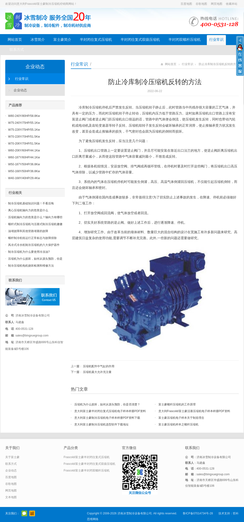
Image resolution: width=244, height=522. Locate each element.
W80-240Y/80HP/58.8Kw (24, 116)
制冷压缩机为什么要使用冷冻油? (29, 251)
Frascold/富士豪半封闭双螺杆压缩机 (87, 470)
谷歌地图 (201, 3)
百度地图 (186, 3)
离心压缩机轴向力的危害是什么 (28, 210)
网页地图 (216, 3)
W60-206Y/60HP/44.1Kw (24, 150)
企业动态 (35, 66)
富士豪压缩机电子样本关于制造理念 (181, 417)
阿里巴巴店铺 (32, 513)
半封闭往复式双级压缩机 (140, 39)
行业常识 (216, 39)
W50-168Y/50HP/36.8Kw (24, 171)
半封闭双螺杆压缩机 (184, 39)
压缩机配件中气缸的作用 (98, 366)
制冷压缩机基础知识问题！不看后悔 (31, 203)
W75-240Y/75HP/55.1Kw (24, 122)
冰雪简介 (37, 39)
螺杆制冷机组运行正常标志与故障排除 (32, 238)
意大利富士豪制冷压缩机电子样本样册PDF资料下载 (107, 417)
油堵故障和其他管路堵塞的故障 (28, 231)
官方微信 (24, 513)
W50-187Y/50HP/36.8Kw (24, 164)
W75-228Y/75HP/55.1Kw (24, 129)
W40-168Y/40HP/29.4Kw (24, 178)
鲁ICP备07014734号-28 (198, 513)
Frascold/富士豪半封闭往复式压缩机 (87, 457)
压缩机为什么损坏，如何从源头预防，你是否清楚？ (107, 404)
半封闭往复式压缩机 (96, 39)
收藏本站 (231, 3)
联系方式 (17, 49)
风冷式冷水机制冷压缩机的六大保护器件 (34, 245)
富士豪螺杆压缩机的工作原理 (177, 404)
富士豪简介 (62, 39)
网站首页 (15, 39)
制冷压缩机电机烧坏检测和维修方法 (31, 265)
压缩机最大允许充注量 (97, 372)
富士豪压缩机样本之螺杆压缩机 (178, 424)
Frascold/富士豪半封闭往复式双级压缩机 (89, 463)
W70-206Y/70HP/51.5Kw (24, 143)
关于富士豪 (12, 457)
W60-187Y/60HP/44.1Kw (24, 157)
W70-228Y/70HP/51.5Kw (24, 136)
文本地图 (11, 497)
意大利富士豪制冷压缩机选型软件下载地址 (101, 424)
